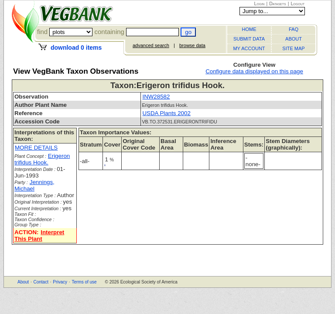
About (23, 282)
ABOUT (293, 38)
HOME (249, 29)
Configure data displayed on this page (254, 71)
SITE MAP (293, 48)
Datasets (277, 3)
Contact (40, 282)
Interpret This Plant (39, 235)
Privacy (60, 282)
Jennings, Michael (34, 185)
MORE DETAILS (36, 147)
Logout (297, 3)
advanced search (151, 45)
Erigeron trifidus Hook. (42, 159)
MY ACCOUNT (249, 48)
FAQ (293, 29)
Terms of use (84, 282)
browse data (192, 45)
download (76, 47)
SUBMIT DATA (249, 38)
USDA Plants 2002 (166, 113)
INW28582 (156, 96)
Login (259, 3)
